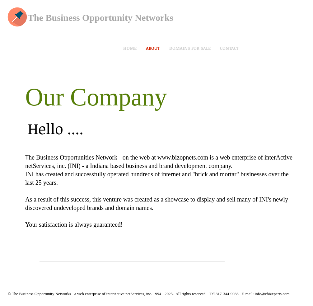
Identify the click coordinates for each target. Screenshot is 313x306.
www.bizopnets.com (182, 157)
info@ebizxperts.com (272, 293)
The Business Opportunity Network (99, 17)
